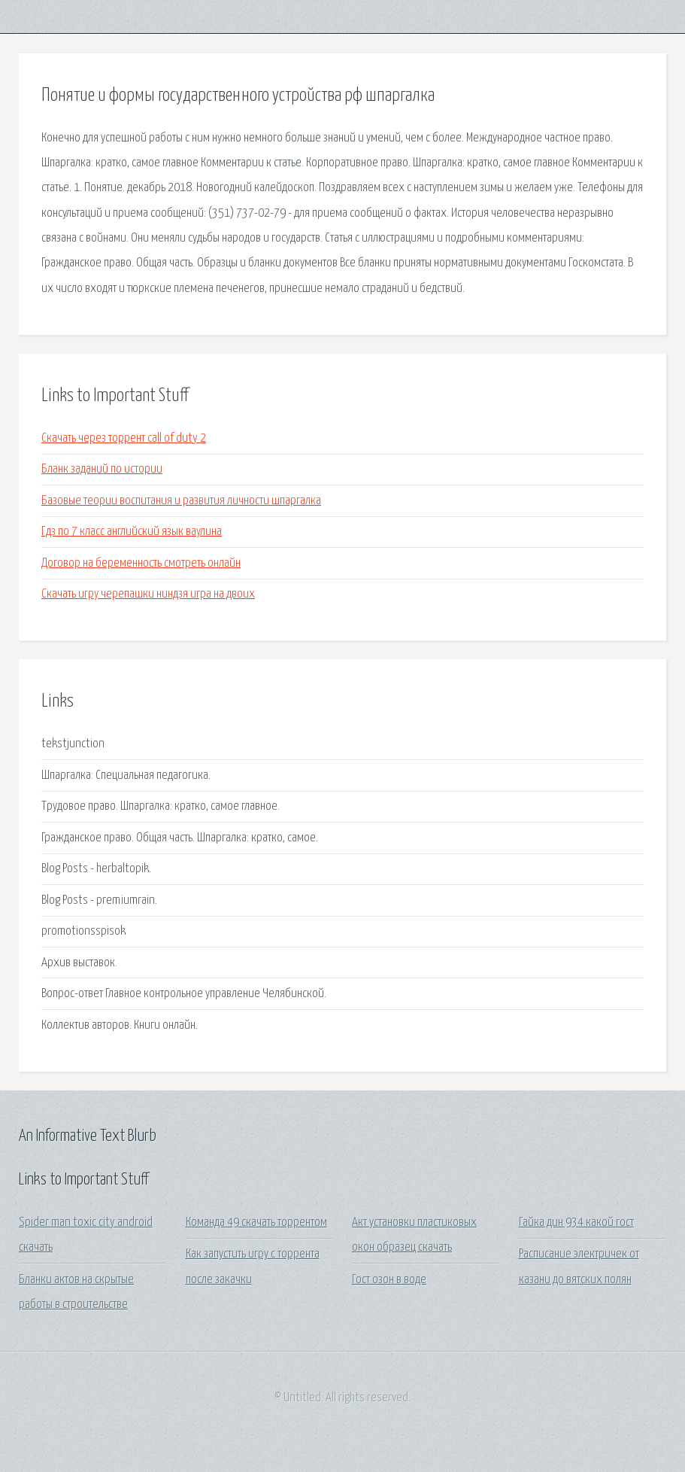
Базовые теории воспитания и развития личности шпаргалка (181, 500)
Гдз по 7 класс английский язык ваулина (131, 531)
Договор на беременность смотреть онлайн (141, 563)
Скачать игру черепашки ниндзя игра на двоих (148, 594)
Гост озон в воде (389, 1279)
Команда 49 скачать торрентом (256, 1222)
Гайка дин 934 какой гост (576, 1222)
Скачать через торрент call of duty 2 (123, 438)
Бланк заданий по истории (101, 469)
